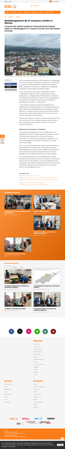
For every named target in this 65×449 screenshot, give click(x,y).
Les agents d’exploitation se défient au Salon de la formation (17, 286)
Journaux (14, 12)
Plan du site (21, 433)
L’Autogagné (35, 366)
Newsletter (35, 407)
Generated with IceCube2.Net (19, 436)
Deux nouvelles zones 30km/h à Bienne (32, 182)
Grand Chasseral (36, 354)
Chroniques (34, 12)
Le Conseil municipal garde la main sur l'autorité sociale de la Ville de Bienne (38, 180)
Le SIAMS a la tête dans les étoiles (15, 254)
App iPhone (45, 331)
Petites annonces (7, 394)
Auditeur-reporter (54, 1)
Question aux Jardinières (38, 364)
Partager (8, 83)
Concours (35, 374)
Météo (5, 391)
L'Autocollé (35, 369)
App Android (53, 331)
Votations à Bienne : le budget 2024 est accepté (33, 184)
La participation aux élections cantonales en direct (46, 286)
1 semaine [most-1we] (14, 267)
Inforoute (6, 396)
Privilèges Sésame (8, 389)
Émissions (26, 12)
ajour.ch (7, 12)
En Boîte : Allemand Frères (41, 211)
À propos (35, 384)
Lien (7, 89)
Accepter (60, 445)
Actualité (10, 17)
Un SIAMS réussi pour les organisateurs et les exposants (17, 212)
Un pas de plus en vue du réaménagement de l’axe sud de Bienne (38, 177)
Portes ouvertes (49, 12)
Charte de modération (38, 402)
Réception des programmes (39, 386)
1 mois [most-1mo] (21, 267)
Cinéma (6, 386)
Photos (20, 12)
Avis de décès (7, 402)
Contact (35, 404)
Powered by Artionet (9, 436)
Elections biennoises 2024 (29, 175)
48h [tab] (7, 267)
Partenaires (35, 396)
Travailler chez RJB (37, 394)
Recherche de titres (37, 349)
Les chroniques (36, 346)
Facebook (11, 331)
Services (41, 12)
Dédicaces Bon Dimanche (38, 359)
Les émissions (36, 344)
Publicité (35, 391)
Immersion (35, 356)
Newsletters (37, 331)
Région (18, 17)
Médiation (35, 399)
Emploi (5, 399)
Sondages (35, 372)
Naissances (35, 361)
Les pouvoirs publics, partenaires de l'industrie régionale (45, 232)
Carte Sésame (36, 389)
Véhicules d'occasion (8, 384)
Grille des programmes (38, 351)
